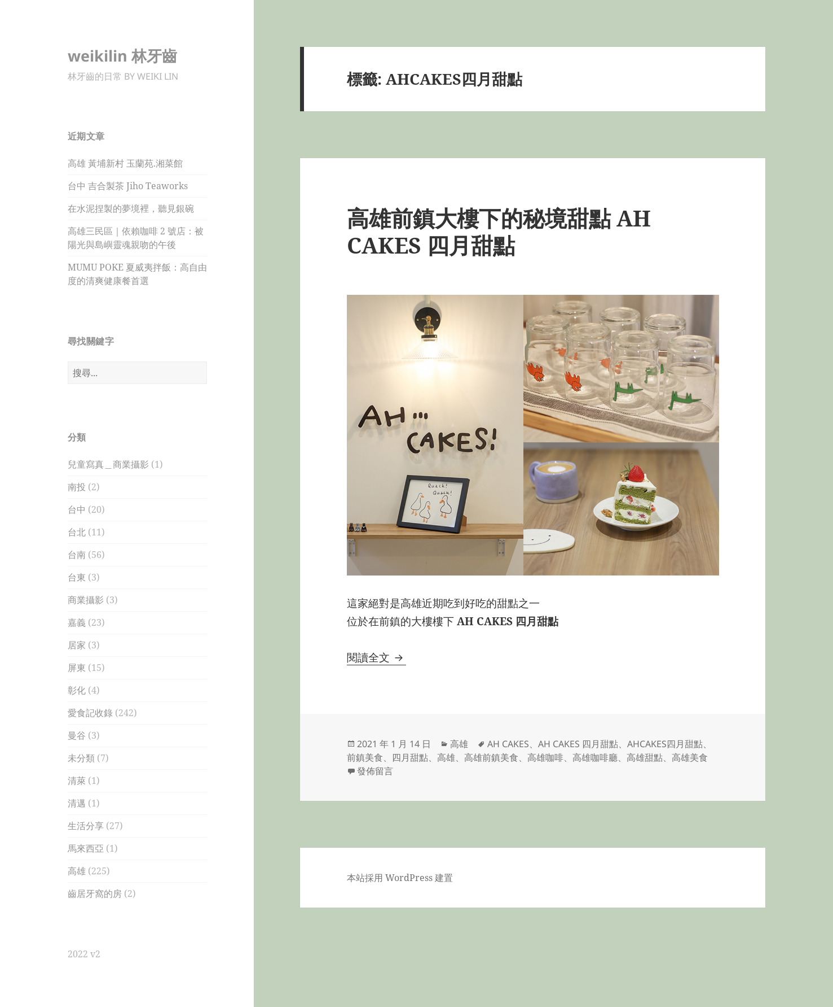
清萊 (77, 780)
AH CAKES (508, 744)
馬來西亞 (86, 848)
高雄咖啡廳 (595, 757)
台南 (77, 554)
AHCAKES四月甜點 (665, 744)
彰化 (77, 690)
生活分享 (86, 825)
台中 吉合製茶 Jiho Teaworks (128, 186)
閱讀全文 (376, 657)
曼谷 (77, 735)
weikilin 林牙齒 (122, 55)
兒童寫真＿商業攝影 (108, 464)
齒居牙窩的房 (95, 893)
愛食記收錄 (90, 713)
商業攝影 (86, 600)
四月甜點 (410, 757)
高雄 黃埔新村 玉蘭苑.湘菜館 (125, 163)
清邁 (77, 803)
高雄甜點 (645, 757)
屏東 (77, 667)
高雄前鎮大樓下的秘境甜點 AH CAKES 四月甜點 (499, 231)
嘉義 (77, 622)
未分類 (81, 758)
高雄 (77, 871)
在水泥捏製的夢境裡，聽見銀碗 (131, 208)
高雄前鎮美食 (491, 757)
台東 (77, 577)
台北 (77, 532)
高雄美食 (690, 757)
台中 (77, 509)
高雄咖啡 (545, 757)
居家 (77, 645)
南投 (77, 487)
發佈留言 (375, 771)
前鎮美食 (365, 757)
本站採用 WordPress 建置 (400, 877)
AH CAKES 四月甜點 (578, 744)
